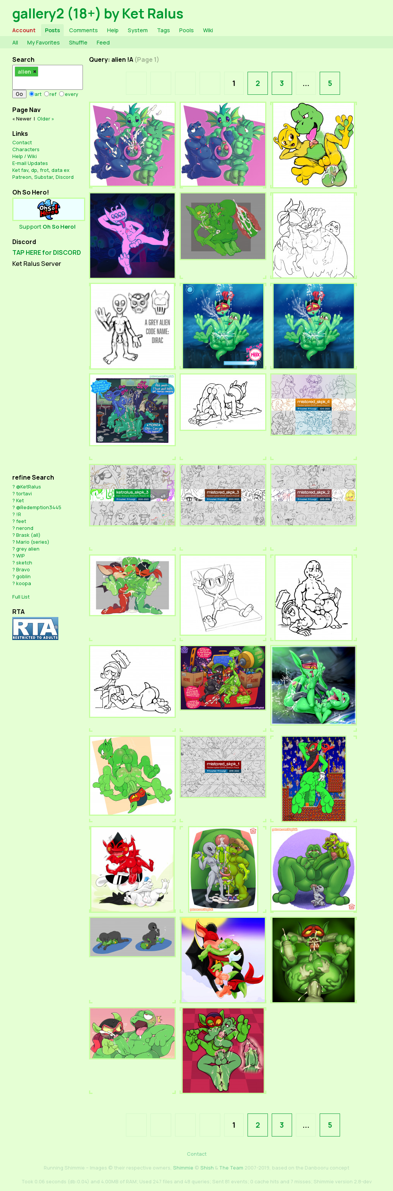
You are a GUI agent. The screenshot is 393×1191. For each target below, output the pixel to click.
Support (47, 226)
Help (113, 30)
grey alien (28, 548)
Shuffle (78, 42)
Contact (22, 142)
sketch (24, 562)
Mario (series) (33, 541)
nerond (24, 528)
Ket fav (20, 170)
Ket (20, 500)
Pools (186, 30)
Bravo (23, 569)
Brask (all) (28, 534)
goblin (23, 576)
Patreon (21, 176)
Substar (43, 176)
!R (18, 514)
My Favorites (43, 42)
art (38, 94)
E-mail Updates (30, 163)
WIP (20, 555)
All (15, 42)
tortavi (24, 493)
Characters (26, 149)
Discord (65, 176)
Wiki (208, 30)
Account (24, 30)
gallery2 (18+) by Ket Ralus (97, 13)
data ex (60, 170)
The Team (231, 1167)
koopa (23, 583)
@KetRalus (28, 486)
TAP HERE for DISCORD (46, 252)
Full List (21, 596)
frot (44, 170)
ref (53, 94)
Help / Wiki (24, 156)
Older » (45, 118)
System (138, 30)
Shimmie (183, 1167)
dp (34, 170)
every (71, 94)
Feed (103, 42)
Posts (52, 30)
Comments (83, 30)
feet (21, 521)
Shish (207, 1167)
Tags (163, 30)
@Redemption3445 (38, 507)
